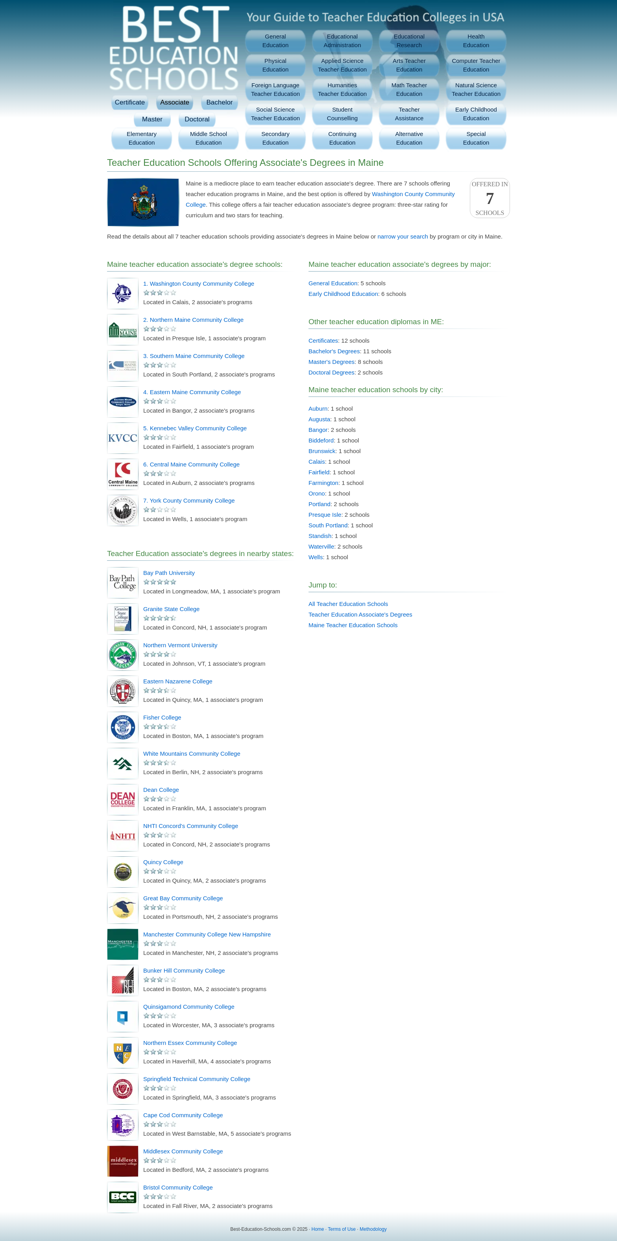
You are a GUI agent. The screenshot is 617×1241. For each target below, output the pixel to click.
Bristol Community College (178, 1187)
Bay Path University (169, 572)
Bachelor (219, 102)
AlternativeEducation (409, 138)
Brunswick (321, 451)
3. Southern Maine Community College (194, 355)
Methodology (373, 1229)
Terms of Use (342, 1229)
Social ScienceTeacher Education (275, 113)
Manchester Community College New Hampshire (207, 934)
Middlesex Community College (183, 1151)
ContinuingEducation (342, 138)
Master (152, 119)
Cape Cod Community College (183, 1115)
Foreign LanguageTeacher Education (275, 89)
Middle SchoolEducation (208, 138)
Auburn (317, 408)
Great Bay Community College (183, 898)
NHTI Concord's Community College (190, 825)
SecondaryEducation (275, 138)
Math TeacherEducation (409, 89)
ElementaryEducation (142, 138)
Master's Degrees (331, 361)
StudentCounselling (342, 113)
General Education (332, 283)
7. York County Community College (189, 500)
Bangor (317, 429)
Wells (315, 557)
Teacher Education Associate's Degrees (360, 614)
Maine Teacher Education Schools (353, 625)
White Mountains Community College (191, 753)
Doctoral (197, 119)
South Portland (327, 525)
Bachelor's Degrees (334, 351)
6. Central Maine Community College (191, 464)
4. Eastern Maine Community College (192, 392)
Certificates (323, 340)
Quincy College (163, 862)
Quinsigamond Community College (189, 1006)
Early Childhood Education (343, 293)
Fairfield (318, 472)
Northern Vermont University (180, 645)
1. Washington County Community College (198, 283)
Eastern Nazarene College (177, 681)
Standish (319, 535)
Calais (316, 461)
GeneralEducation (275, 40)
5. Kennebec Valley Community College (195, 428)
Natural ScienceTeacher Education (476, 89)
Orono (316, 493)
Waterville (321, 546)
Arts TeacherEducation (409, 65)
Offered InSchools (490, 198)
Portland (319, 504)
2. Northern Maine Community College (193, 319)
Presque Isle (324, 514)
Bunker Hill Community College (184, 970)
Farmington (323, 482)
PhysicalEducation (275, 65)
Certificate (130, 102)
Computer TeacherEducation (476, 65)
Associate (174, 102)
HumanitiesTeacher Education (342, 89)
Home (318, 1229)
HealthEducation (476, 40)
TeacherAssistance (409, 113)
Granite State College (171, 609)
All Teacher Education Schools (348, 603)
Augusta (319, 419)
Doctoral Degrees (331, 372)
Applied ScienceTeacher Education (342, 65)
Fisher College (162, 717)
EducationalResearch (409, 40)
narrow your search (402, 236)
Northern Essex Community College (190, 1042)
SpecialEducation (476, 138)
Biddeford (321, 440)
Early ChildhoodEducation (476, 113)
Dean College (161, 789)
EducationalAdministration (342, 40)
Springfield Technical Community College (196, 1079)
